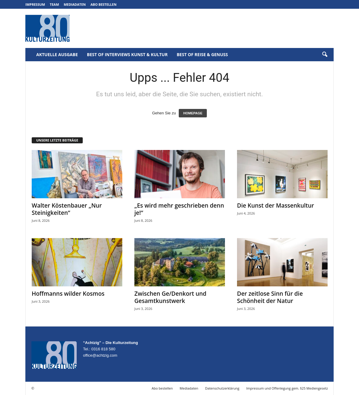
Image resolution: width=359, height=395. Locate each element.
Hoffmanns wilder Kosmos (68, 294)
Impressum (35, 4)
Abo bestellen (104, 4)
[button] (324, 54)
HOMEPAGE (192, 113)
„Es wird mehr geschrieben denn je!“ (179, 209)
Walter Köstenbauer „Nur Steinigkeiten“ (67, 209)
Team (54, 4)
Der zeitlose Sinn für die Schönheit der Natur (270, 297)
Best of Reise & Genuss (202, 54)
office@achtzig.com (100, 355)
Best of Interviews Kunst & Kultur (127, 54)
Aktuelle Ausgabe (57, 54)
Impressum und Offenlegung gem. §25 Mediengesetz (287, 388)
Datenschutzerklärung (222, 388)
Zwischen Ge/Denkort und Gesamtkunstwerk (170, 297)
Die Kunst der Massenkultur (275, 205)
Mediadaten (75, 4)
